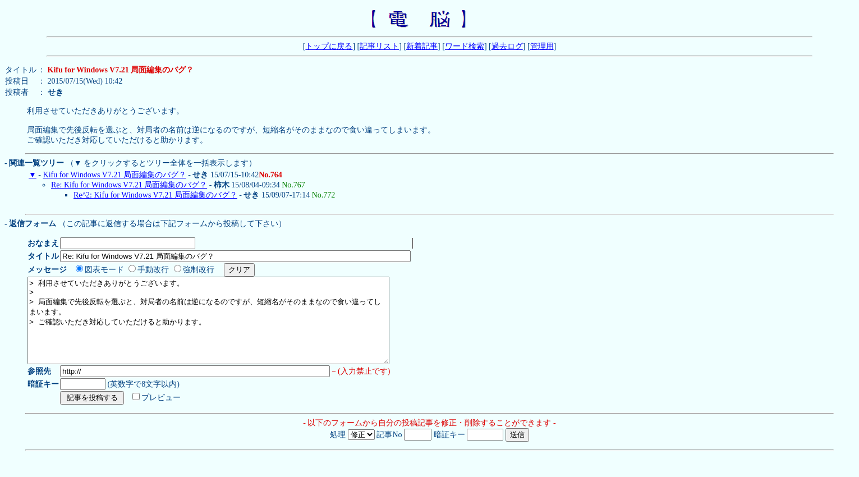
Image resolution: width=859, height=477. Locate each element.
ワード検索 (464, 46)
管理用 (542, 46)
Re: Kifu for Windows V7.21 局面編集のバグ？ (129, 190)
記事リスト (379, 46)
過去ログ (507, 46)
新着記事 (422, 46)
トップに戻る (328, 46)
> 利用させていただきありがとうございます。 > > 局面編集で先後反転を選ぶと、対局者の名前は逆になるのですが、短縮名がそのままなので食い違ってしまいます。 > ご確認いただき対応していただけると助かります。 (230, 334)
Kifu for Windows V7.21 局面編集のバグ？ (114, 180)
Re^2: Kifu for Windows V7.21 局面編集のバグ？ (155, 200)
